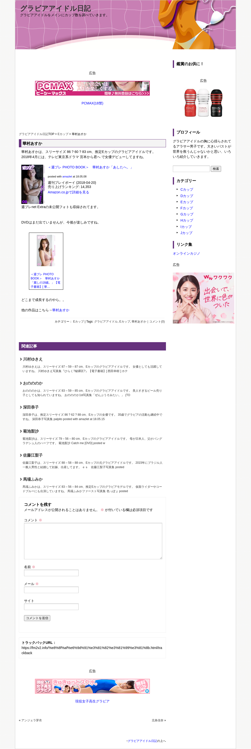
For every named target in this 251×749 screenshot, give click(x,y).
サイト (29, 601)
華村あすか (60, 310)
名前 (29, 567)
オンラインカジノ (186, 253)
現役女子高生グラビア (92, 701)
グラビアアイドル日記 (55, 8)
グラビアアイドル (106, 321)
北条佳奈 (157, 720)
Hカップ (186, 220)
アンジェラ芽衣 (31, 720)
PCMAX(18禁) (92, 103)
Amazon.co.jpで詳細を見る (68, 192)
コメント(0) (157, 321)
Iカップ (186, 227)
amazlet (67, 176)
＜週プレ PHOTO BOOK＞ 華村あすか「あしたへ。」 (91, 167)
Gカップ (186, 214)
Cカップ (186, 189)
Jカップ (186, 233)
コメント (33, 520)
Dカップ (186, 196)
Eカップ (63, 134)
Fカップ (186, 208)
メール (31, 584)
